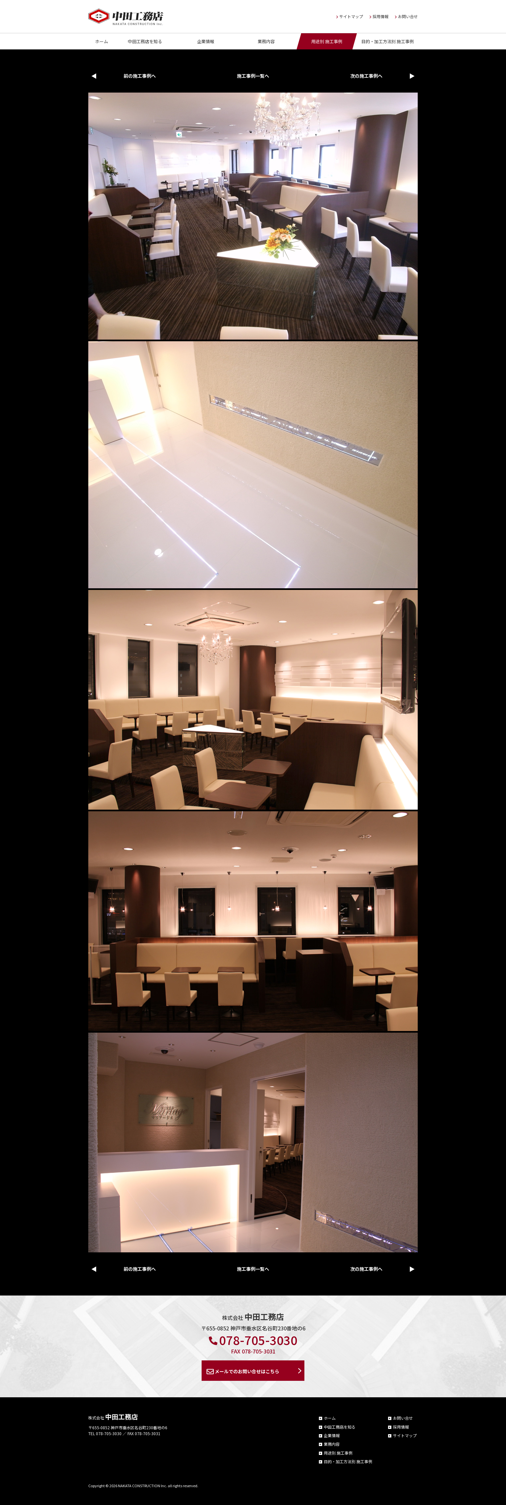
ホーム (101, 41)
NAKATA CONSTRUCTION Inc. (142, 1485)
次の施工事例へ (366, 75)
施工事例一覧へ (253, 75)
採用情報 (379, 16)
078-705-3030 (253, 1339)
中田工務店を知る (145, 41)
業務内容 (266, 41)
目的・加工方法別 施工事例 (387, 41)
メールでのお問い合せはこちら (243, 1371)
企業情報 (205, 41)
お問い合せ (406, 16)
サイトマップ (349, 16)
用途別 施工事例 (326, 41)
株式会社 (113, 1417)
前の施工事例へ (140, 75)
